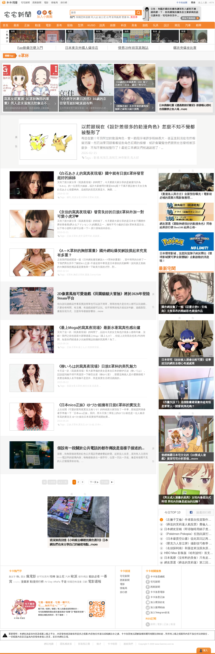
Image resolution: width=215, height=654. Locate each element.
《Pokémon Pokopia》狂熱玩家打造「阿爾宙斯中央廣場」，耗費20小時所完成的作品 (189, 533)
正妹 (27, 25)
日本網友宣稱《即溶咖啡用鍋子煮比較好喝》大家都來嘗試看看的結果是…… (189, 529)
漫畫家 (25, 581)
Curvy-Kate (95, 274)
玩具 (155, 25)
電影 (46, 2)
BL (128, 17)
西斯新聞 (36, 2)
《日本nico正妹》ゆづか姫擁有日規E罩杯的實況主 (99, 405)
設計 (166, 25)
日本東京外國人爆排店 (81, 48)
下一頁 (93, 482)
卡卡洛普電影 (157, 592)
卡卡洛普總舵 (157, 576)
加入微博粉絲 (157, 607)
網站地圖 (49, 643)
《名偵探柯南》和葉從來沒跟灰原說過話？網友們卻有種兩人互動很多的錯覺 (189, 548)
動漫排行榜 (37, 581)
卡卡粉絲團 (181, 2)
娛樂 (113, 25)
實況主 (81, 424)
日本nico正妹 (101, 424)
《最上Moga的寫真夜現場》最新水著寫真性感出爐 (98, 328)
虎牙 (80, 236)
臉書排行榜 (198, 511)
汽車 (188, 25)
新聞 (152, 624)
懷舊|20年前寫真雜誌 (133, 48)
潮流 (177, 25)
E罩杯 (91, 197)
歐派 (74, 576)
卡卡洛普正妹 (157, 597)
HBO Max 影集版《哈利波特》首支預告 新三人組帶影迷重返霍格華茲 (189, 552)
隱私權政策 (66, 643)
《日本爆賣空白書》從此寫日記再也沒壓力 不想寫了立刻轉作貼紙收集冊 (189, 538)
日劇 (85, 581)
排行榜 (64, 2)
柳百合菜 (87, 386)
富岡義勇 (116, 17)
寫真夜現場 (99, 197)
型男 (80, 25)
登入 (205, 650)
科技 (123, 25)
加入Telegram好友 (160, 612)
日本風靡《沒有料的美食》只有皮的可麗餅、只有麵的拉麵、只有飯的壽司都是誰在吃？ (189, 557)
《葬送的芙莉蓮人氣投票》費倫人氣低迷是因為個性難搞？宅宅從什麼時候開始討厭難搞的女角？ (189, 524)
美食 (134, 25)
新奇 (59, 25)
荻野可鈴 (87, 236)
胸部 (75, 274)
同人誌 (94, 17)
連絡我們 (128, 643)
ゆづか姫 (89, 424)
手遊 (64, 581)
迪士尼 (102, 17)
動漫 (38, 25)
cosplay (16, 582)
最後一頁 (112, 482)
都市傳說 (83, 576)
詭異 (102, 25)
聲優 (124, 17)
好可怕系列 (43, 576)
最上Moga (104, 347)
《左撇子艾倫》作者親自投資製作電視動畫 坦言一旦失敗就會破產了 (189, 519)
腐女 (23, 576)
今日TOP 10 (173, 512)
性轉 (52, 576)
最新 (16, 25)
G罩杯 (84, 197)
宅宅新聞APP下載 (50, 12)
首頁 (5, 25)
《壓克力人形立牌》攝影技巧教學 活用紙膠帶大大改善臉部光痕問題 (189, 543)
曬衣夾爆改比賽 (184, 48)
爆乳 (69, 197)
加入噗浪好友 (44, 12)
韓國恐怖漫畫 (83, 17)
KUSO (91, 25)
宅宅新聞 (25, 2)
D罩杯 (81, 274)
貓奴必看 (94, 576)
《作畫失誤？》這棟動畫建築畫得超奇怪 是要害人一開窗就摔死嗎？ (186, 404)
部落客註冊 (84, 643)
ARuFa (56, 582)
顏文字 (12, 576)
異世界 (134, 17)
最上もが (82, 347)
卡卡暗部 (112, 643)
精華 (198, 25)
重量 (87, 274)
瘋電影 (31, 576)
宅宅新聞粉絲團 (39, 12)
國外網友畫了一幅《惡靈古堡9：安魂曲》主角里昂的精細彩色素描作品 (184, 308)
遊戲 (145, 25)
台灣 (108, 17)
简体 (193, 2)
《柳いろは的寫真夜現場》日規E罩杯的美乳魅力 (97, 366)
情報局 (54, 2)
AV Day (48, 581)
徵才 (98, 643)
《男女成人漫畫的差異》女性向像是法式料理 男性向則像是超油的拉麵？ (186, 499)
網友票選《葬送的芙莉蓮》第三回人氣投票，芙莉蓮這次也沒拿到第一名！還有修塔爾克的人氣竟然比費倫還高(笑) (189, 562)
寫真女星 (76, 197)
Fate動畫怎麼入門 (30, 48)
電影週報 (94, 581)
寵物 (70, 25)
